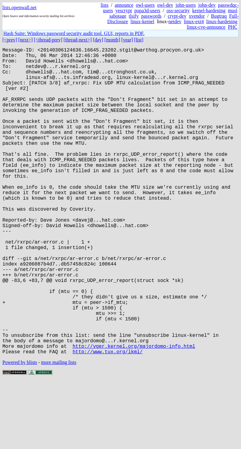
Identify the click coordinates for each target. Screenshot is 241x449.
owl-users (145, 5)
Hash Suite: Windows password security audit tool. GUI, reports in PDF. (74, 33)
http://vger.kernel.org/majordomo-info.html (133, 413)
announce (124, 5)
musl (232, 10)
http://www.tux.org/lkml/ (107, 419)
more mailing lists (58, 430)
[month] (112, 39)
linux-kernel (142, 21)
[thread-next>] (78, 39)
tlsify (134, 16)
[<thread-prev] (48, 39)
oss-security (178, 10)
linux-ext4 (194, 21)
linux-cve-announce (206, 27)
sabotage (117, 16)
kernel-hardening (208, 10)
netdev (174, 21)
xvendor (196, 16)
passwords (151, 16)
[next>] (25, 39)
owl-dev (165, 5)
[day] (98, 39)
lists (105, 5)
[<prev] (9, 39)
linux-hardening (221, 21)
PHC (232, 27)
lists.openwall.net (19, 7)
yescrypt (123, 10)
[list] (138, 39)
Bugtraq (219, 16)
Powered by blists (19, 430)
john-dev (207, 5)
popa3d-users (147, 10)
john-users (186, 5)
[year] (127, 39)
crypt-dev (177, 16)
